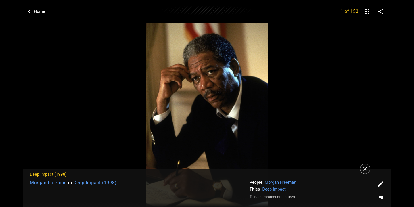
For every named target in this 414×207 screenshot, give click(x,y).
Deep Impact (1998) (94, 182)
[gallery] (367, 11)
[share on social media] (381, 11)
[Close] (365, 169)
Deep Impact (274, 189)
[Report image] (381, 198)
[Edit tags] (381, 184)
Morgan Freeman (48, 182)
